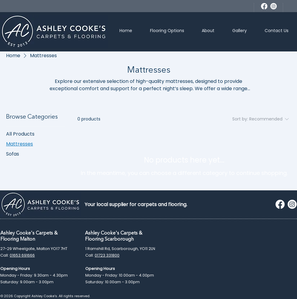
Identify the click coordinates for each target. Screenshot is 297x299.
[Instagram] (273, 6)
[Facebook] (264, 6)
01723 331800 (107, 255)
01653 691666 (22, 255)
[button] (167, 31)
